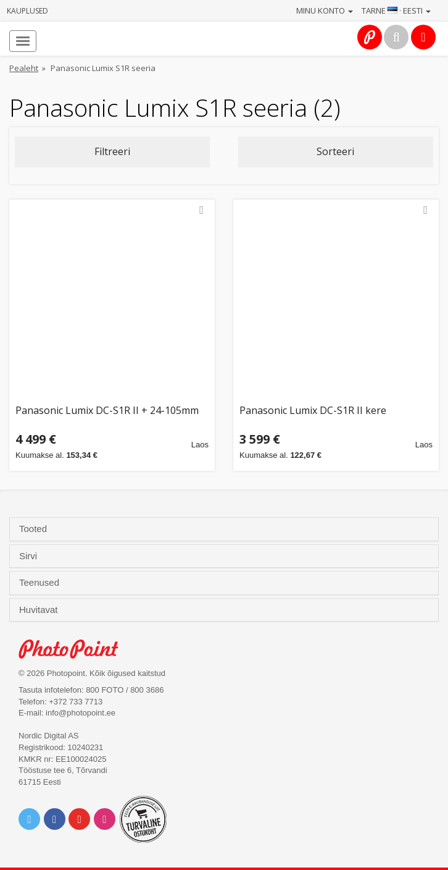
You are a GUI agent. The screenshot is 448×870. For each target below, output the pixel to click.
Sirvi (29, 556)
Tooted (34, 529)
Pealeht (23, 68)
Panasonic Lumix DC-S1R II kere (312, 411)
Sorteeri (335, 151)
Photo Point (75, 649)
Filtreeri (112, 151)
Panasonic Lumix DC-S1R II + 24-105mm (107, 411)
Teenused (40, 583)
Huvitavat (39, 610)
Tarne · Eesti (396, 10)
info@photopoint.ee (80, 712)
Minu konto (324, 10)
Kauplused (27, 11)
